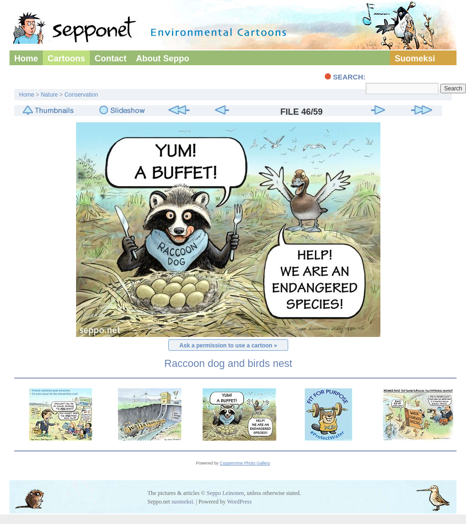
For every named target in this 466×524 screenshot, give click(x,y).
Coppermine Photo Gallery (245, 463)
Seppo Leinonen (225, 493)
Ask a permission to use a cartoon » (228, 345)
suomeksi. (183, 501)
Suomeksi (415, 58)
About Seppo (162, 58)
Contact (110, 58)
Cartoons (66, 58)
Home (26, 58)
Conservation (81, 94)
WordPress (239, 501)
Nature (49, 94)
